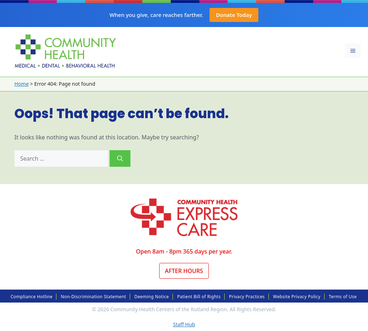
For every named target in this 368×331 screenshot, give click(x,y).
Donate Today (234, 14)
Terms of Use (343, 297)
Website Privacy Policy (297, 297)
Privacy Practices (246, 297)
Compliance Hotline (31, 297)
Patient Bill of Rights (199, 297)
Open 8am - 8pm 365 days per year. (184, 251)
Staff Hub (184, 324)
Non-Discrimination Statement (93, 297)
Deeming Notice (151, 297)
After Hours (184, 271)
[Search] (120, 158)
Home (21, 83)
